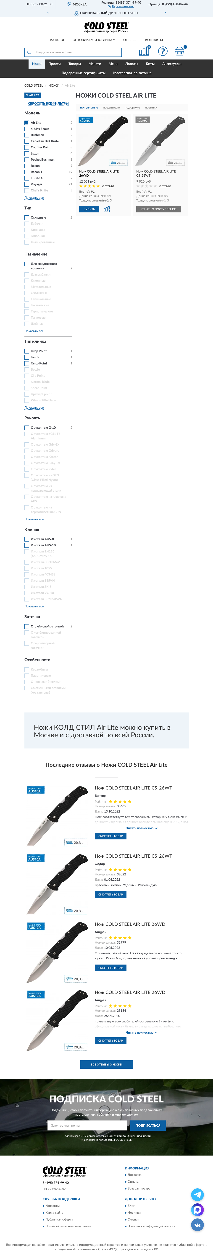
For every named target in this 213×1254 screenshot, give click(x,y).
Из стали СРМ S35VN (47, 599)
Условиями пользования (99, 1139)
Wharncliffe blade (43, 400)
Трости (55, 64)
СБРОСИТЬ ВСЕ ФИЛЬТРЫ (48, 103)
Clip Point (38, 375)
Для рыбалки (40, 274)
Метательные (41, 287)
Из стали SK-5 (41, 586)
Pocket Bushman (43, 159)
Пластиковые (41, 675)
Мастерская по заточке (132, 73)
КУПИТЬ (89, 209)
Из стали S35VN (43, 580)
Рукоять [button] (32, 418)
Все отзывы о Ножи (106, 1064)
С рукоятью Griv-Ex (45, 444)
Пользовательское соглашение (68, 1226)
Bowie (35, 369)
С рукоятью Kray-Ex (45, 463)
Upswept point (41, 394)
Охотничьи (39, 293)
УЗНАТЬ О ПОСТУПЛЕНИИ (158, 209)
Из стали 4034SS (43, 574)
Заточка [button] (32, 617)
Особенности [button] (37, 660)
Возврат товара (139, 1188)
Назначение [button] (35, 254)
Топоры (74, 64)
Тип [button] (27, 208)
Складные (38, 217)
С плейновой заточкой (47, 626)
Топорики (38, 236)
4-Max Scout (40, 129)
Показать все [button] (34, 197)
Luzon (35, 153)
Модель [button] (32, 113)
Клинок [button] (31, 530)
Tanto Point (39, 363)
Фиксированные (43, 242)
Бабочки (37, 223)
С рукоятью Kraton (44, 457)
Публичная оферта (59, 1219)
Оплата (133, 1182)
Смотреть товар (110, 836)
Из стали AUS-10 (43, 545)
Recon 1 (36, 172)
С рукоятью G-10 (43, 427)
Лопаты (131, 64)
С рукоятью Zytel (43, 469)
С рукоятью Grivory (45, 450)
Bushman (37, 135)
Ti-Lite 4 (36, 178)
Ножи (37, 64)
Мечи (113, 64)
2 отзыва (108, 186)
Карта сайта (54, 1212)
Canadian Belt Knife (45, 141)
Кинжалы (38, 230)
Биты (150, 64)
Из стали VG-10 (42, 593)
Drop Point (39, 351)
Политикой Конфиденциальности (129, 1136)
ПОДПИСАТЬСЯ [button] (148, 1125)
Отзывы (130, 40)
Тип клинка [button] (35, 342)
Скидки (133, 1219)
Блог (131, 1206)
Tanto (35, 357)
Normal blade (40, 382)
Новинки (134, 1212)
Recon (35, 166)
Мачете (95, 64)
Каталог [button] (57, 40)
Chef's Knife (39, 190)
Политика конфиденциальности (151, 1226)
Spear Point (39, 388)
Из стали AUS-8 (42, 539)
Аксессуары (171, 64)
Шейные (37, 323)
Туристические (42, 311)
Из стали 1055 (41, 568)
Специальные (41, 299)
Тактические (40, 305)
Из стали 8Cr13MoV (45, 562)
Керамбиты (39, 669)
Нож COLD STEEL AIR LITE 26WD (130, 924)
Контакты (154, 40)
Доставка (135, 1175)
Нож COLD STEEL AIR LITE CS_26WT (133, 788)
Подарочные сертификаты (83, 73)
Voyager (36, 184)
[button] (121, 6)
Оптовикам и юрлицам (94, 40)
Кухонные (38, 280)
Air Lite (36, 122)
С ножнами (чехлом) (45, 682)
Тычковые (38, 317)
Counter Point (41, 147)
